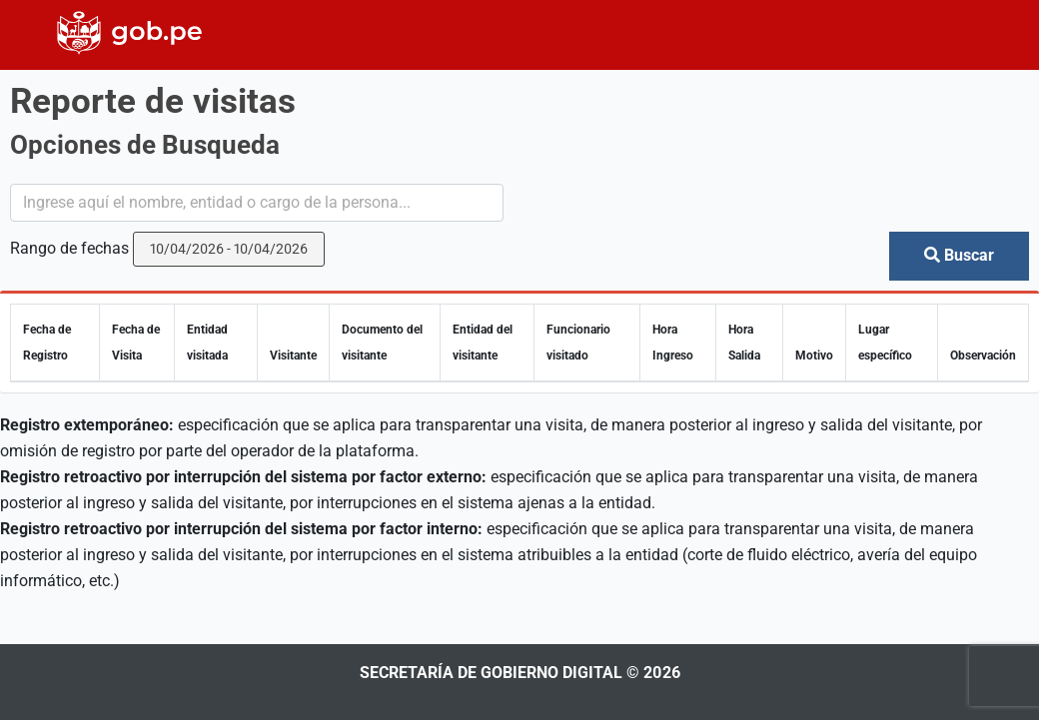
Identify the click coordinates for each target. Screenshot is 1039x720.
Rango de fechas (69, 248)
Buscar (959, 255)
